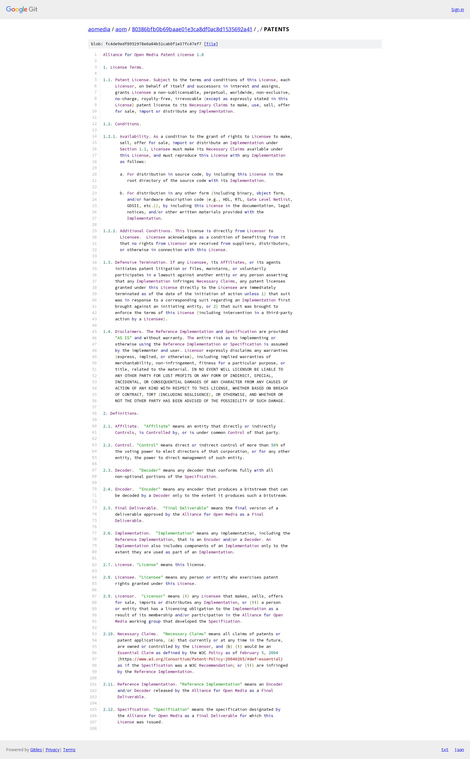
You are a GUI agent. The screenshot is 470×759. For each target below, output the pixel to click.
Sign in (457, 9)
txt (444, 749)
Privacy (52, 749)
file (211, 43)
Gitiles (36, 749)
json (459, 749)
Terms (69, 749)
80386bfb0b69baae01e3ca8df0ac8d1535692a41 (192, 29)
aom (121, 29)
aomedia (99, 29)
